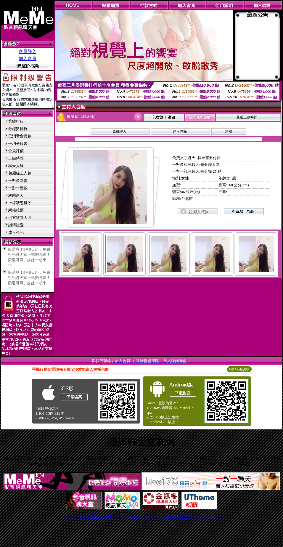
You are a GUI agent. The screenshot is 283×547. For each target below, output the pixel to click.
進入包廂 (180, 131)
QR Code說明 (239, 369)
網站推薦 (16, 210)
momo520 (209, 516)
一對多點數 (18, 180)
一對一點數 (18, 188)
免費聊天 (119, 131)
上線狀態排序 (19, 202)
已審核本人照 (19, 217)
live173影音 (128, 516)
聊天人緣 (16, 165)
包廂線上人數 (19, 173)
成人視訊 (16, 232)
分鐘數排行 (18, 128)
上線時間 (16, 158)
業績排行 (16, 121)
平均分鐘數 (18, 143)
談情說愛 (16, 225)
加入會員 (27, 58)
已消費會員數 (19, 136)
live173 (151, 516)
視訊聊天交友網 (179, 516)
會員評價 (16, 151)
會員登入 (27, 51)
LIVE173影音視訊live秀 (88, 516)
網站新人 (16, 195)
